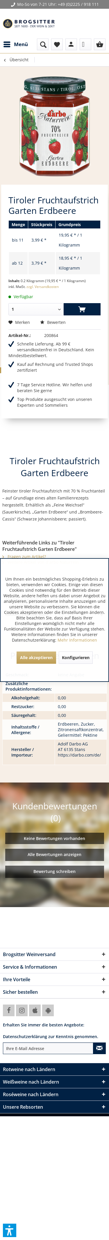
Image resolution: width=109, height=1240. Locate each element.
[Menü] (15, 44)
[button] (9, 1230)
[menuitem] (15, 44)
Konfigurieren (76, 657)
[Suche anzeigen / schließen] (43, 44)
